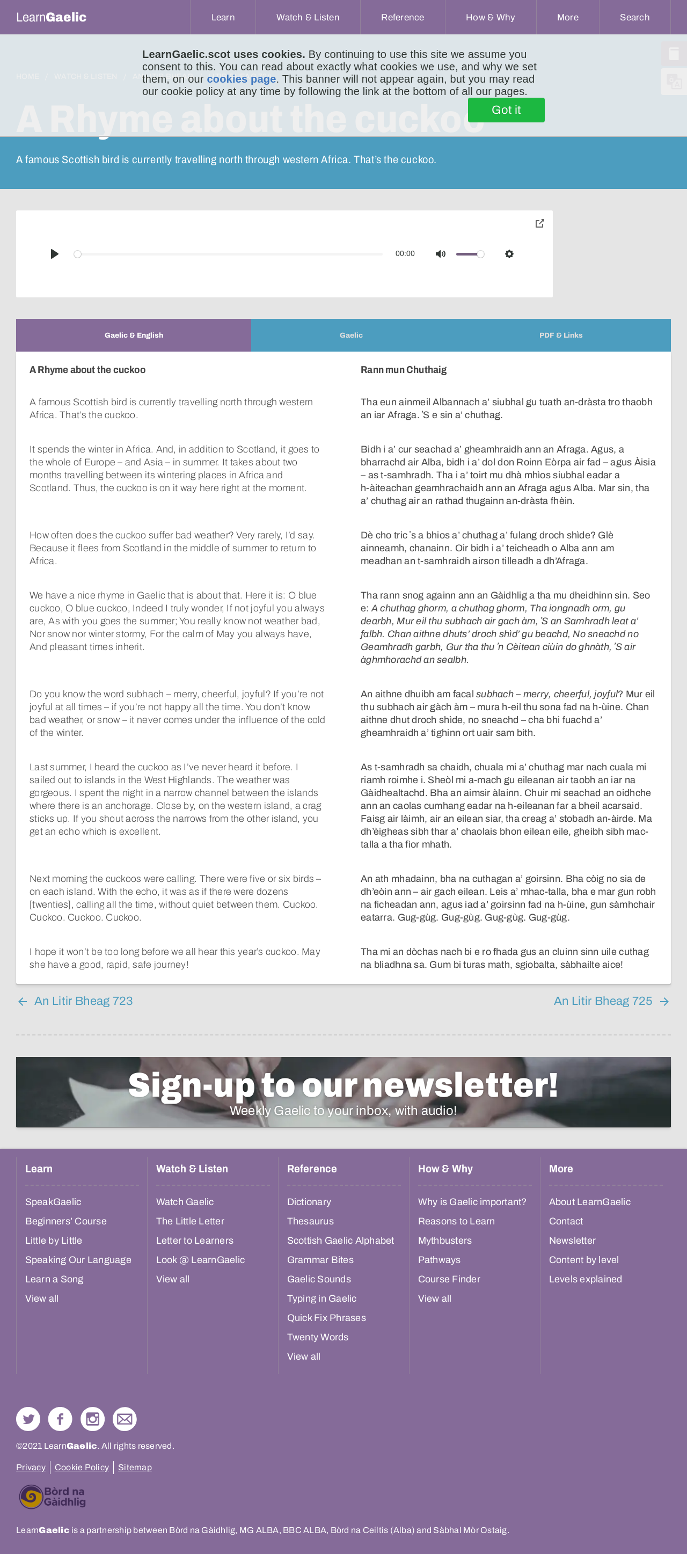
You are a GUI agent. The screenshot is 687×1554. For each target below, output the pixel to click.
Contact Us (125, 1419)
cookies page (241, 79)
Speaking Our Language (78, 1259)
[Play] (55, 254)
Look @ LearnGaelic (200, 1259)
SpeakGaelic (53, 1201)
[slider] (228, 254)
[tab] (133, 335)
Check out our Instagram (93, 1419)
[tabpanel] (343, 668)
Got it (506, 110)
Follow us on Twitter (28, 1419)
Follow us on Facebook (60, 1419)
